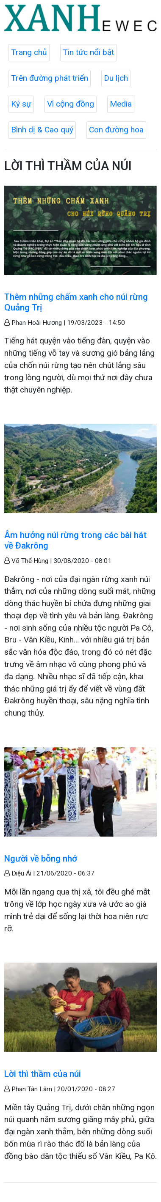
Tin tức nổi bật (88, 52)
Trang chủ (29, 52)
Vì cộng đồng (70, 104)
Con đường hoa (116, 129)
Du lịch (116, 78)
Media (121, 104)
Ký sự (21, 104)
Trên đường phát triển (49, 78)
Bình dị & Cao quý (42, 129)
